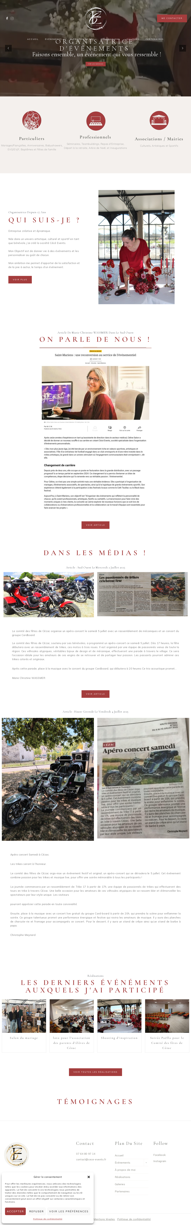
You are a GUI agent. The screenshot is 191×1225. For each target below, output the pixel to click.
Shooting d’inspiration (119, 1038)
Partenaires (155, 39)
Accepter (15, 1211)
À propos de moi (82, 39)
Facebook (159, 1155)
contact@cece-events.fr (91, 1159)
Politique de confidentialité (47, 1219)
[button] (88, 1177)
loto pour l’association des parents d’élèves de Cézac (71, 1043)
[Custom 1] (12, 18)
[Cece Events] (95, 18)
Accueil (33, 39)
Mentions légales (104, 1219)
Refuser (36, 1211)
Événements (122, 1162)
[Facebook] (7, 18)
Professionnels (95, 137)
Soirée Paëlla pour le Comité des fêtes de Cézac (167, 1043)
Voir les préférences (69, 1211)
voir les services (95, 64)
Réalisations (110, 39)
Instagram (159, 1161)
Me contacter (172, 18)
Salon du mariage (24, 1038)
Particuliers (32, 138)
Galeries (133, 39)
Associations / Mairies (159, 139)
